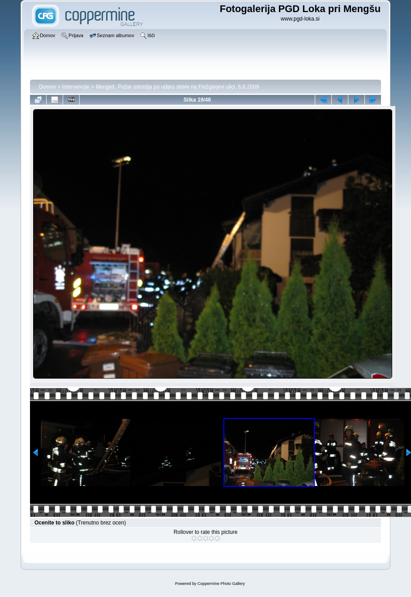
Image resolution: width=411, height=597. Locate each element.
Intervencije (76, 87)
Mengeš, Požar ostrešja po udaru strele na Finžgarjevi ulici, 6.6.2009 (177, 87)
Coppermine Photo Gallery (221, 583)
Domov (47, 87)
